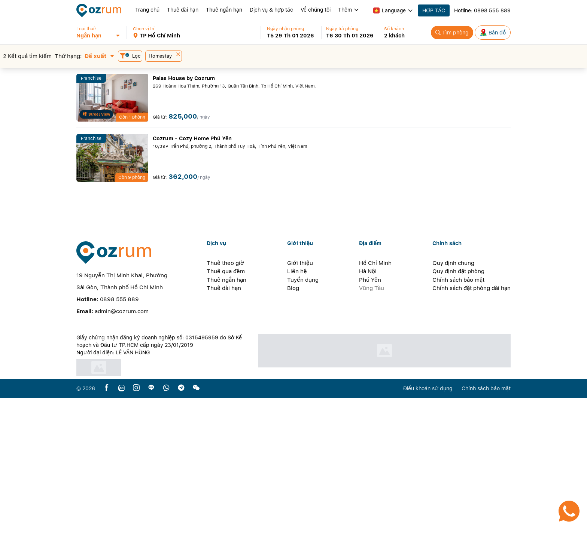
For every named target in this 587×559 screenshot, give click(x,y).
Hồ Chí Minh (375, 424)
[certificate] (163, 528)
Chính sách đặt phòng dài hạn (471, 449)
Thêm (348, 10)
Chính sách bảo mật (458, 441)
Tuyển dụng (303, 441)
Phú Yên (370, 441)
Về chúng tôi (316, 10)
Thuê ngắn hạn (224, 10)
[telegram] (181, 549)
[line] (151, 549)
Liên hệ (297, 432)
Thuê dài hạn (182, 10)
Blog (293, 449)
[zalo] (121, 549)
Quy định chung (453, 424)
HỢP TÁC (433, 10)
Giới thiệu (300, 424)
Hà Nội (368, 432)
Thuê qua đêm (226, 432)
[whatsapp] (166, 549)
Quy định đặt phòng (458, 432)
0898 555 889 (492, 10)
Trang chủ (147, 10)
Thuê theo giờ (225, 424)
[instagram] (136, 549)
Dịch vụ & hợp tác (271, 10)
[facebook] (106, 549)
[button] (101, 32)
